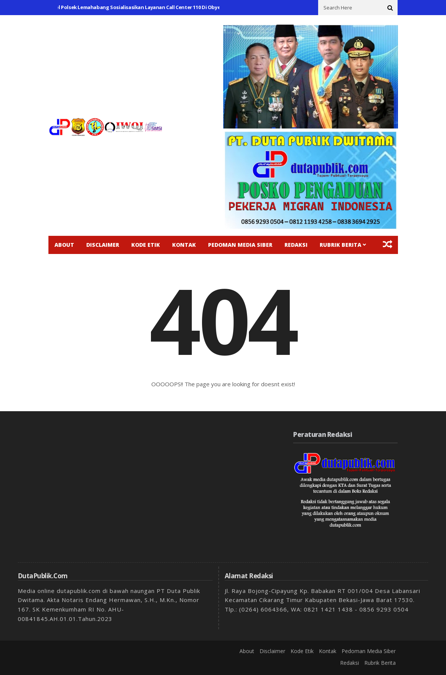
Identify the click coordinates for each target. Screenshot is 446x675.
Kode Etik (145, 244)
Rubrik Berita (340, 244)
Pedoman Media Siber (240, 244)
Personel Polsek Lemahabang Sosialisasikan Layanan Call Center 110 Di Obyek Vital (140, 7)
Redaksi (296, 244)
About (64, 244)
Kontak (184, 244)
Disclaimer (102, 244)
